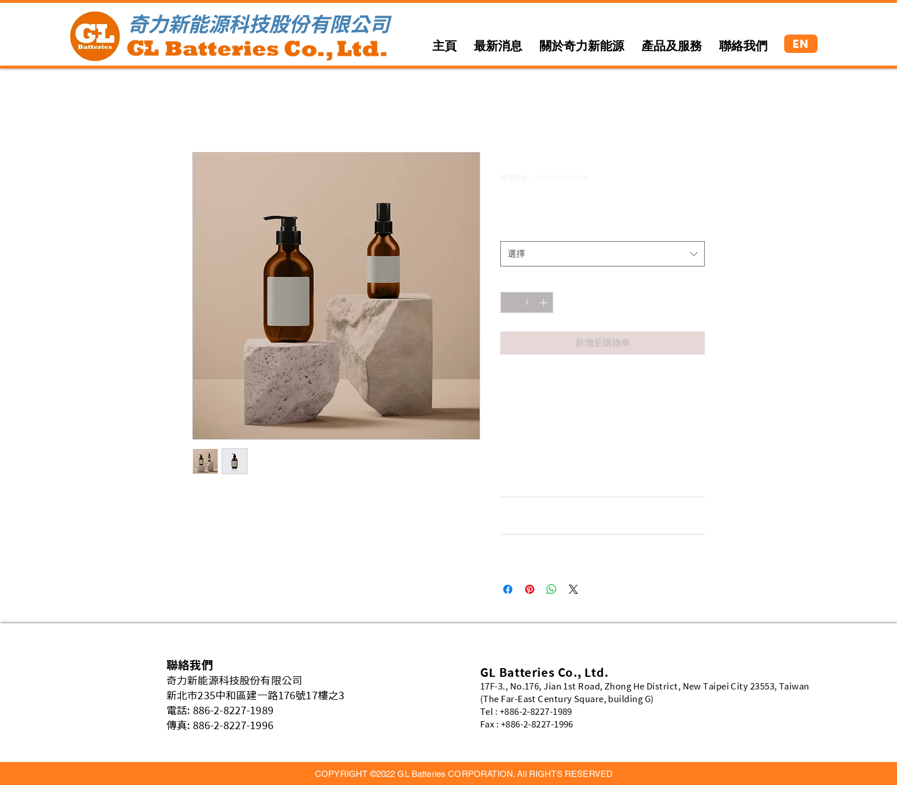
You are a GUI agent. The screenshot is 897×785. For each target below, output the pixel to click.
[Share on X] (573, 589)
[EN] (801, 44)
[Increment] (544, 302)
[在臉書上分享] (508, 589)
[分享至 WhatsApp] (551, 589)
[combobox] (602, 253)
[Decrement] (509, 302)
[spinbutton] (526, 302)
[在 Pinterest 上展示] (530, 589)
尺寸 (511, 229)
